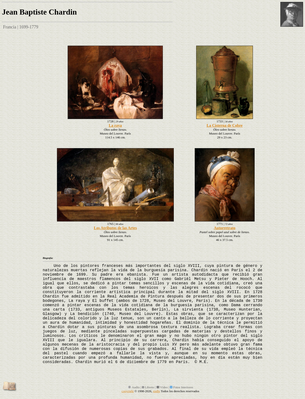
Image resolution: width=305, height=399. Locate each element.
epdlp (156, 391)
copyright (127, 391)
